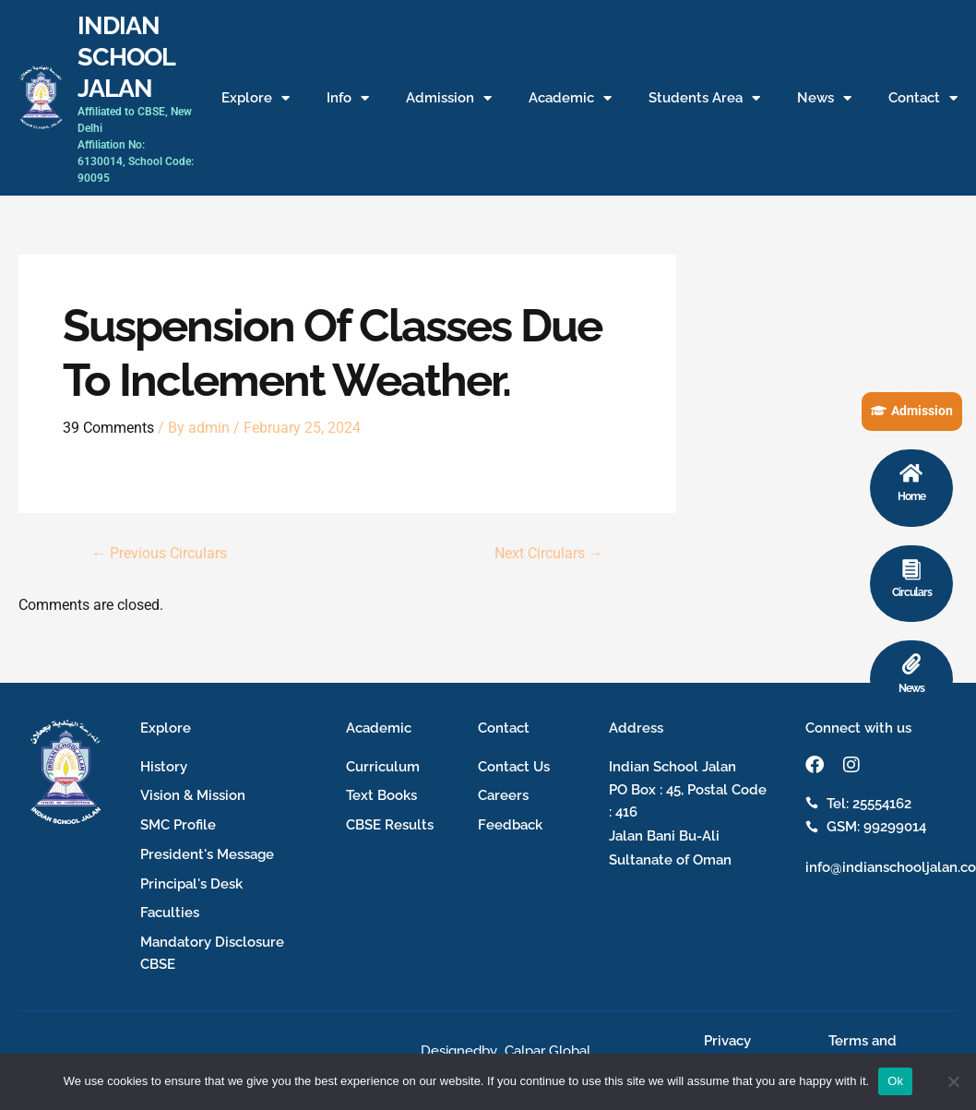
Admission (449, 98)
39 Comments (108, 427)
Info (348, 98)
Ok (895, 1081)
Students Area (704, 98)
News (824, 98)
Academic (570, 98)
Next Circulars (548, 552)
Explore (255, 98)
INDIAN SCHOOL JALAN (125, 56)
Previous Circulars (159, 552)
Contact (923, 98)
